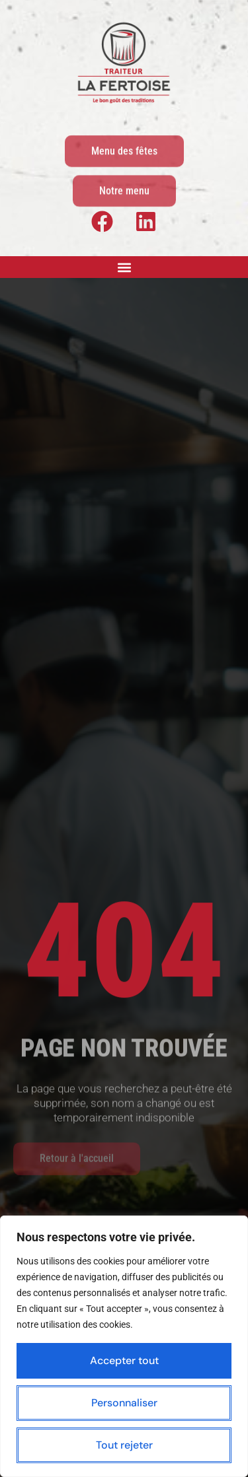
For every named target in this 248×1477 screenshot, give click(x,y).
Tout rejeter (124, 1445)
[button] (124, 267)
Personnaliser (124, 1403)
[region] (124, 1346)
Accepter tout (124, 1360)
